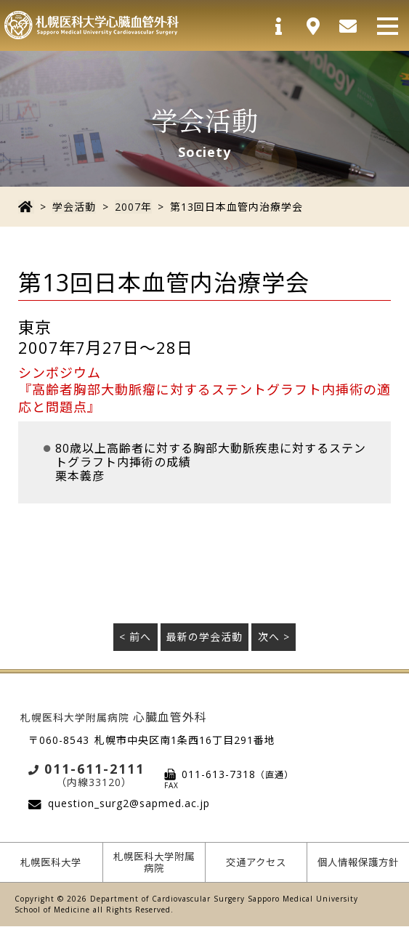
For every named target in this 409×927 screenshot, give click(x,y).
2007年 (131, 207)
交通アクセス (256, 862)
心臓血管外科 (113, 716)
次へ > (274, 637)
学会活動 (73, 207)
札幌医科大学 (51, 862)
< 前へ (135, 637)
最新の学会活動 (204, 637)
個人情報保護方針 (358, 862)
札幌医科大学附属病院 (154, 862)
